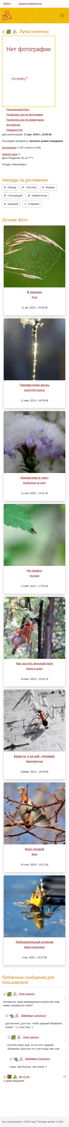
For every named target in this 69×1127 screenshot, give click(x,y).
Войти (7, 3)
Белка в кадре (34, 668)
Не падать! (34, 570)
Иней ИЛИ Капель (34, 390)
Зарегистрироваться (30, 3)
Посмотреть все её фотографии (24, 114)
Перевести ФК (14, 130)
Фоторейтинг (9, 147)
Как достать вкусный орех (34, 663)
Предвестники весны (34, 385)
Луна (27, 993)
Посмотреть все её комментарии (25, 119)
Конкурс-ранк (9, 154)
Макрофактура (34, 761)
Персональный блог (17, 109)
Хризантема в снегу (34, 477)
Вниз (34, 854)
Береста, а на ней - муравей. (34, 756)
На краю (34, 575)
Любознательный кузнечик (34, 942)
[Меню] (62, 15)
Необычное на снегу (34, 482)
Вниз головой (34, 849)
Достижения (13, 124)
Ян (24, 1076)
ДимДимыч (33, 1015)
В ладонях (34, 292)
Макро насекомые (34, 947)
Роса (34, 297)
